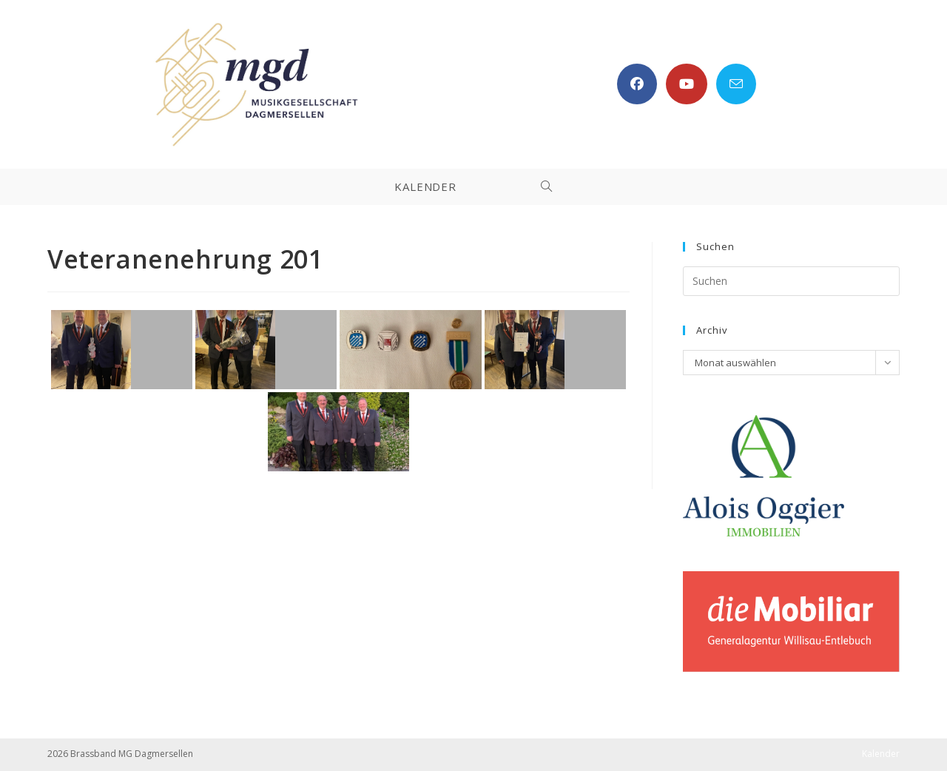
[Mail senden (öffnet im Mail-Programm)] (736, 84)
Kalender (881, 753)
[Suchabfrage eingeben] (791, 281)
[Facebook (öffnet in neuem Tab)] (637, 84)
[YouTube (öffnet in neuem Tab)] (686, 84)
